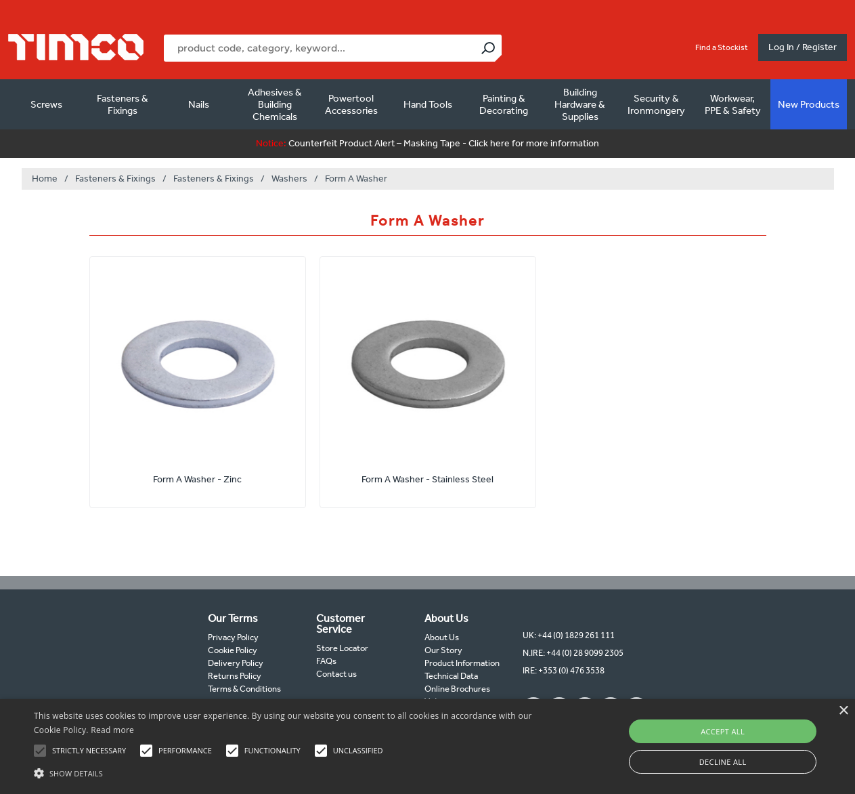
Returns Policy (234, 676)
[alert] (427, 746)
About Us (441, 637)
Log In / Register (802, 47)
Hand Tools (427, 104)
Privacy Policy (233, 637)
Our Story (443, 650)
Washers (289, 178)
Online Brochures (457, 689)
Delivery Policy (235, 663)
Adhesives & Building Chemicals (275, 104)
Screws (46, 104)
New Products (808, 104)
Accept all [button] (723, 731)
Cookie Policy (232, 650)
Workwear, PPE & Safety (733, 104)
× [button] (843, 711)
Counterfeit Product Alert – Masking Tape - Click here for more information (427, 143)
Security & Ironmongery (656, 104)
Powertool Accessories (351, 104)
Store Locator (342, 648)
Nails (198, 104)
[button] (290, 771)
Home (45, 178)
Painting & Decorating (503, 104)
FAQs (326, 661)
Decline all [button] (723, 762)
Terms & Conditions (244, 689)
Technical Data (451, 676)
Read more (112, 730)
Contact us (336, 674)
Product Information (462, 663)
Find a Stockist (721, 47)
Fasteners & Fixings (122, 104)
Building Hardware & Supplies (579, 104)
